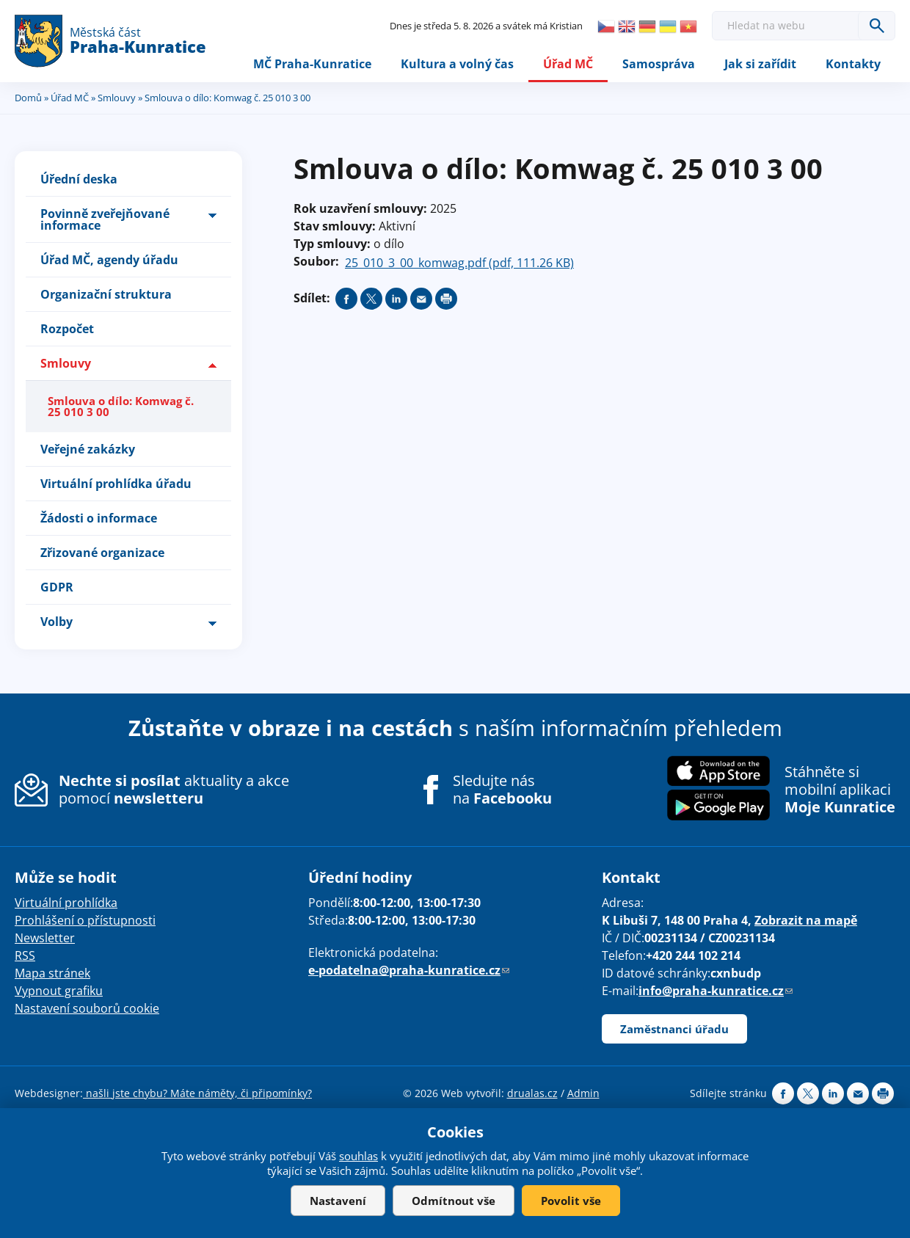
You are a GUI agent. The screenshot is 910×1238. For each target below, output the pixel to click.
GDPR (56, 587)
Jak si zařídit (760, 64)
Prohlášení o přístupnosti (85, 920)
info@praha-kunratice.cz (715, 991)
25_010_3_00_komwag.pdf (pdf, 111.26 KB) (459, 263)
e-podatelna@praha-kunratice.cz (408, 970)
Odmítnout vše (453, 1200)
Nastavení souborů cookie (87, 1008)
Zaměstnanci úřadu (674, 1029)
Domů (28, 97)
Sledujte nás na (502, 789)
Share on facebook (346, 299)
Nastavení (338, 1200)
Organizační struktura (106, 294)
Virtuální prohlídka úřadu (116, 484)
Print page (446, 299)
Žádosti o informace (98, 518)
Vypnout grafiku (59, 991)
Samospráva (658, 64)
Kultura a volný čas (457, 64)
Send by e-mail (421, 299)
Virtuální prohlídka (66, 903)
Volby (56, 621)
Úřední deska (78, 179)
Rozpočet (67, 329)
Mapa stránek (52, 973)
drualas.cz (532, 1093)
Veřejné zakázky (87, 449)
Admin (583, 1093)
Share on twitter (371, 299)
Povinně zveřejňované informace (105, 219)
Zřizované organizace (102, 553)
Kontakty (853, 64)
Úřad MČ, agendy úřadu (109, 260)
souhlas (358, 1155)
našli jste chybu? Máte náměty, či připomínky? (197, 1093)
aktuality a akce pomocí (174, 789)
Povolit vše (571, 1200)
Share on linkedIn (396, 299)
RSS (25, 955)
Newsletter (45, 938)
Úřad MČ (568, 64)
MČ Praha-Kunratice (312, 64)
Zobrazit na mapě (805, 920)
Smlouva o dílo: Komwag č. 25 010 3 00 (121, 406)
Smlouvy (117, 97)
